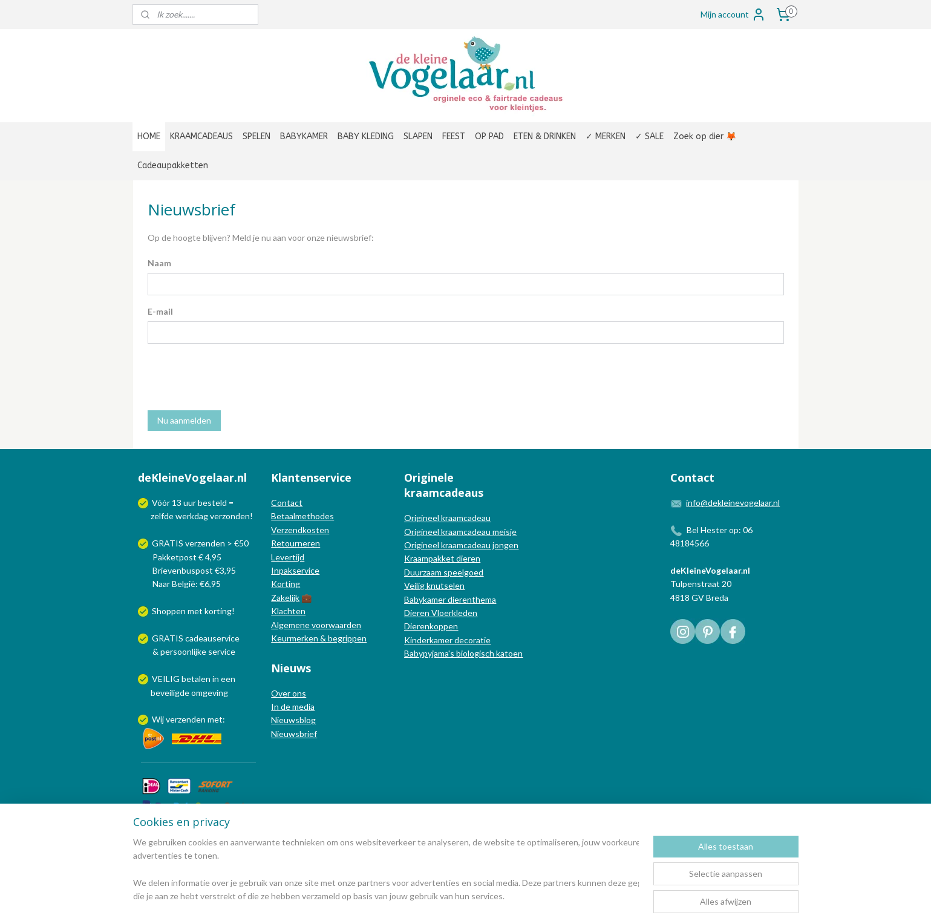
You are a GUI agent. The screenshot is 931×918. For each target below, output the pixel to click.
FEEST (453, 136)
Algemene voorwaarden (316, 625)
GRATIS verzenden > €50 (200, 543)
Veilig (415, 585)
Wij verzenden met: (188, 719)
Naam (159, 263)
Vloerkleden (453, 613)
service (220, 651)
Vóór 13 (167, 502)
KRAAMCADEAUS (201, 136)
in (216, 679)
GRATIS (168, 638)
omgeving (209, 692)
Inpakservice (295, 570)
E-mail (159, 311)
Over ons (288, 693)
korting (218, 611)
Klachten (288, 611)
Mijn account (733, 14)
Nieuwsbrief (294, 734)
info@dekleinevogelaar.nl (733, 502)
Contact (286, 502)
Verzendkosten (300, 530)
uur (189, 502)
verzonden (230, 516)
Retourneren (295, 543)
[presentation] (239, 377)
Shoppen (169, 611)
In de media (293, 706)
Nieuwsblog (293, 720)
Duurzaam (423, 572)
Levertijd (287, 557)
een (228, 679)
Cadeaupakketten (172, 165)
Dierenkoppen (431, 626)
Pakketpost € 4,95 (180, 557)
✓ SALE (649, 136)
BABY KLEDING (366, 136)
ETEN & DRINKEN (545, 136)
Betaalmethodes (302, 516)
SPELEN (256, 136)
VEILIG (166, 679)
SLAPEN (418, 136)
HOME (148, 136)
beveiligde (170, 692)
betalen (196, 679)
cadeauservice (212, 638)
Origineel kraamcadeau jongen (461, 545)
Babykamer (425, 599)
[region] (386, 870)
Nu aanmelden (184, 420)
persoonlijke (183, 651)
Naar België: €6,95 (186, 584)
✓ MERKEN (606, 136)
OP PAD (489, 136)
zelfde (162, 516)
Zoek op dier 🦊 (704, 136)
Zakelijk (285, 597)
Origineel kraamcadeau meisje (460, 531)
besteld (212, 502)
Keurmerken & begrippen (319, 638)
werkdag (191, 516)
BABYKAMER (304, 136)
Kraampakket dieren (442, 558)
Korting (285, 584)
